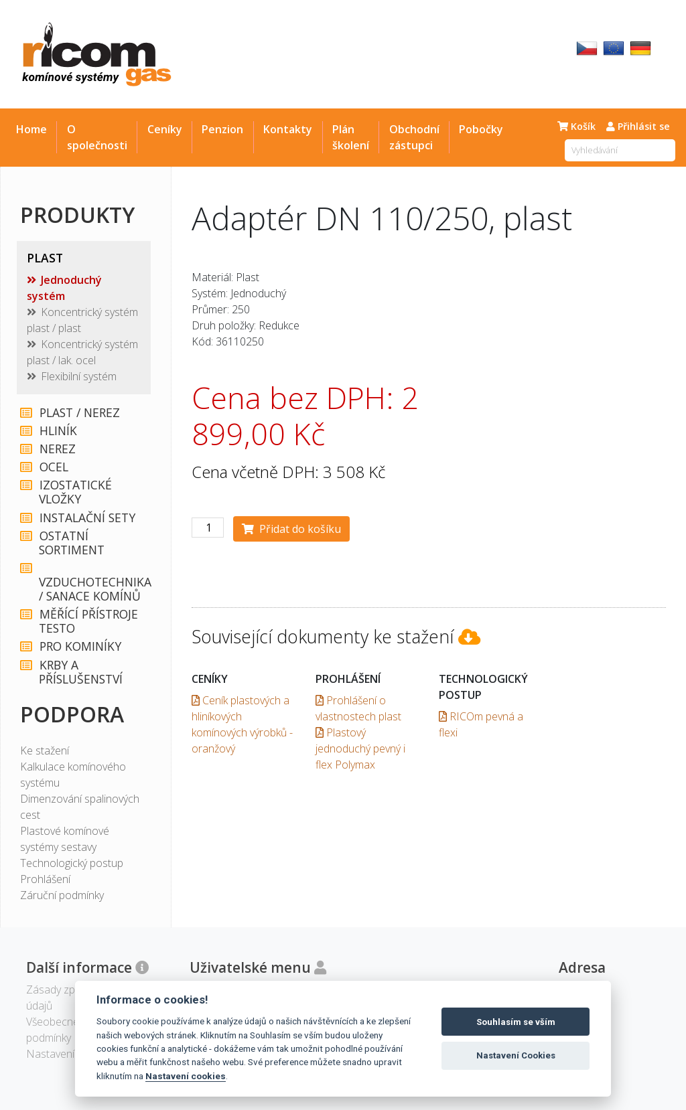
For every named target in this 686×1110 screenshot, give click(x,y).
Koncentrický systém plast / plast (82, 320)
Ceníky (164, 129)
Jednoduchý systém (64, 287)
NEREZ (57, 449)
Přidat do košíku (291, 529)
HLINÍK (57, 431)
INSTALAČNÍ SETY (87, 518)
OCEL (53, 467)
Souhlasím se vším (515, 1022)
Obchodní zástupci (414, 137)
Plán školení (350, 137)
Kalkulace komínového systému (73, 774)
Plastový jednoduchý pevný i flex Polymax (360, 748)
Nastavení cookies (185, 1076)
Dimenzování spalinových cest (79, 806)
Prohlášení (45, 879)
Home (31, 129)
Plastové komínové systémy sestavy (64, 838)
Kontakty (287, 129)
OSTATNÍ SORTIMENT (72, 543)
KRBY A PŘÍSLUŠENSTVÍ (81, 672)
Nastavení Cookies (515, 1055)
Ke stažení (44, 750)
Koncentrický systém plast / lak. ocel (82, 352)
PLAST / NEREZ (79, 413)
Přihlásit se (638, 126)
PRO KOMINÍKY (80, 646)
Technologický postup (71, 863)
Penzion (222, 129)
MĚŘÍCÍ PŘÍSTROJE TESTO (88, 621)
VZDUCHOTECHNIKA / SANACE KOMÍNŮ (93, 582)
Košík (576, 126)
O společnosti (97, 137)
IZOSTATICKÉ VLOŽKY (75, 492)
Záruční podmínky (62, 895)
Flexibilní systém (79, 376)
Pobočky (481, 129)
